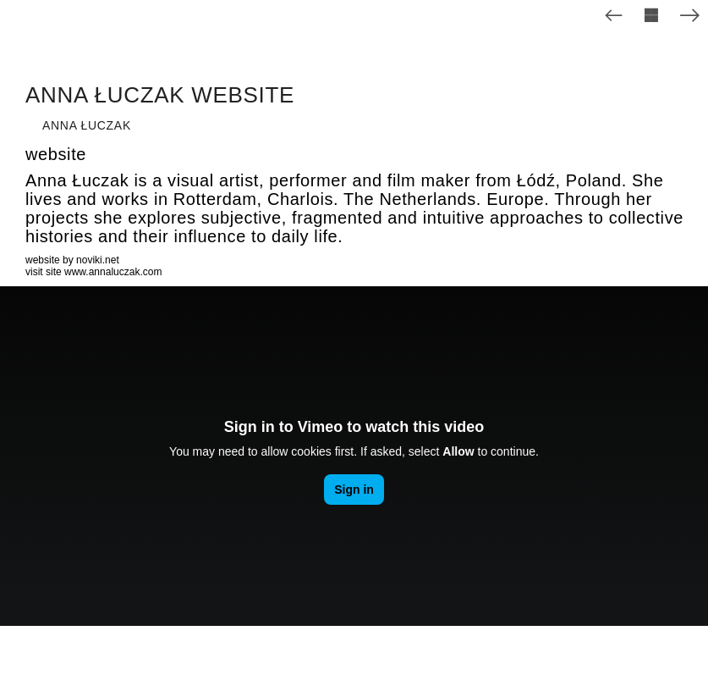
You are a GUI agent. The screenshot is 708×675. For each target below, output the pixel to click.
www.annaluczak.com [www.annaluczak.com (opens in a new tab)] (113, 272)
